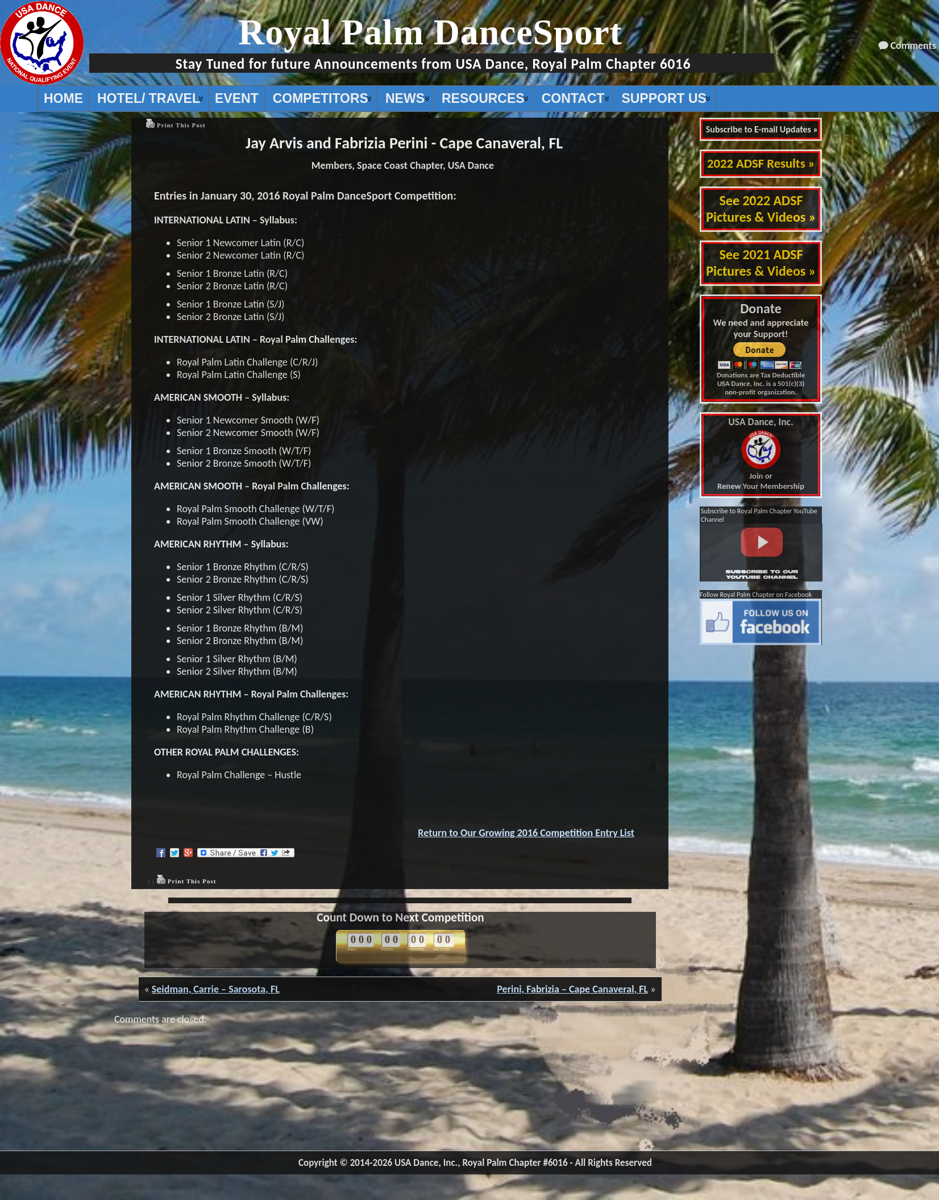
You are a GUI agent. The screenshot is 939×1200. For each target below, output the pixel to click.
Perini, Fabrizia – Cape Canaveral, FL (572, 989)
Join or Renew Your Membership (760, 454)
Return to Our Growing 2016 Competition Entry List (526, 833)
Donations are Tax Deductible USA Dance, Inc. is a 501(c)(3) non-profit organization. (761, 383)
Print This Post (181, 125)
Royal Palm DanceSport (430, 32)
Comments (913, 45)
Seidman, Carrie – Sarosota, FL (216, 989)
